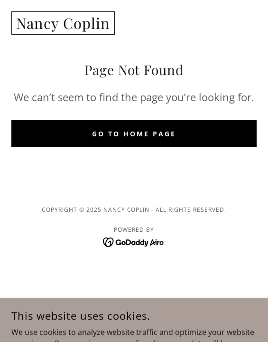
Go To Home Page (134, 133)
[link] (63, 26)
